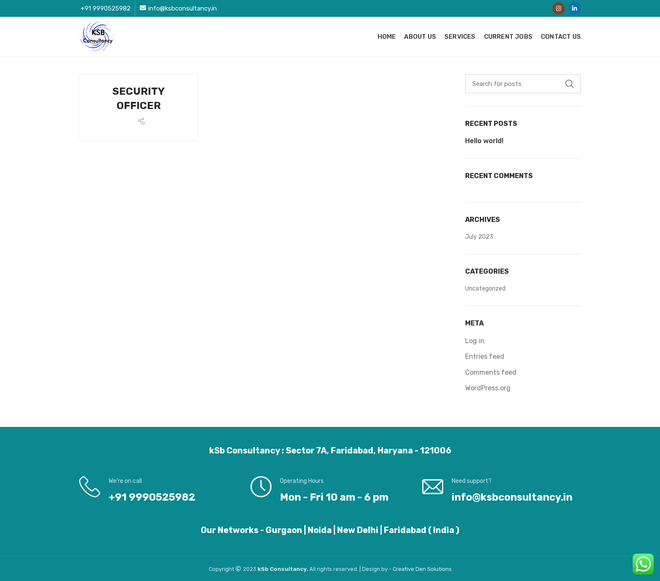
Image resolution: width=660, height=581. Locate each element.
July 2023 (479, 236)
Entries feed (484, 356)
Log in (474, 341)
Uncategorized (485, 288)
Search (569, 83)
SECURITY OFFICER (138, 98)
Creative (404, 569)
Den (421, 569)
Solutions (439, 569)
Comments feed (490, 372)
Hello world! (484, 141)
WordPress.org (488, 388)
